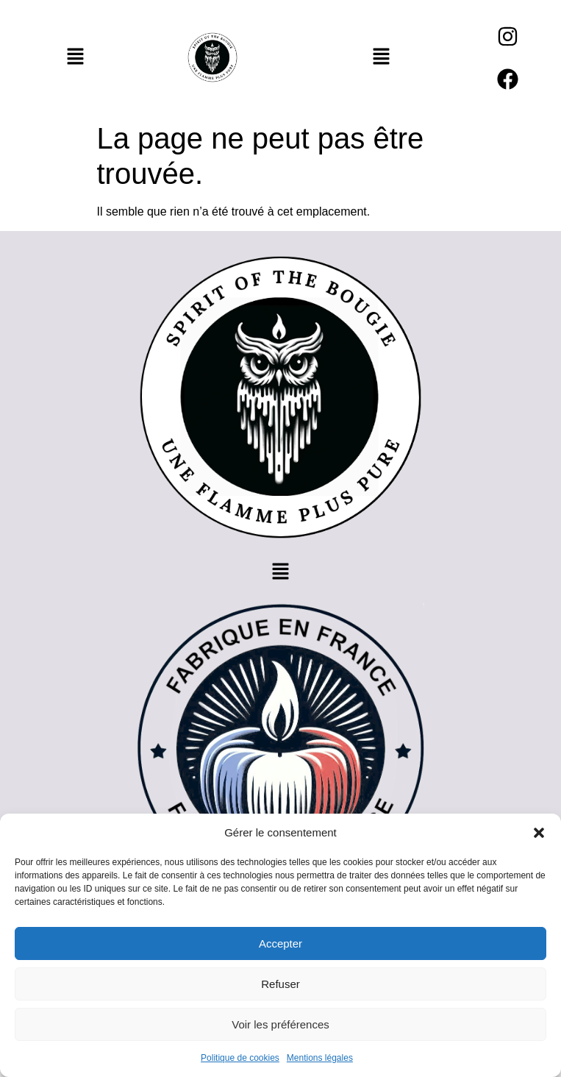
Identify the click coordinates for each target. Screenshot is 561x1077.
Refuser (280, 984)
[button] (539, 832)
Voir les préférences (280, 1024)
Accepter (280, 943)
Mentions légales (320, 1058)
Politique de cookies (240, 1058)
